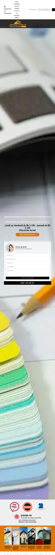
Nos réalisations (27, 235)
